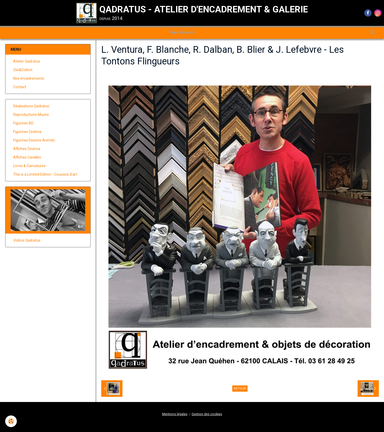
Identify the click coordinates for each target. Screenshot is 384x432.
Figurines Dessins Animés (34, 140)
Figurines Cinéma (27, 132)
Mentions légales (174, 414)
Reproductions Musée (31, 115)
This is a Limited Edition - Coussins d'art (45, 174)
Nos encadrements (28, 78)
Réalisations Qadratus (31, 106)
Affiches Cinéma (26, 149)
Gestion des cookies (207, 414)
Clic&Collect (22, 70)
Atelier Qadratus (26, 61)
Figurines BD (23, 123)
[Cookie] (11, 421)
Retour (240, 388)
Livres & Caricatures (29, 166)
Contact (19, 87)
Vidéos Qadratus (26, 240)
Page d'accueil (181, 32)
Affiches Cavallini (27, 157)
